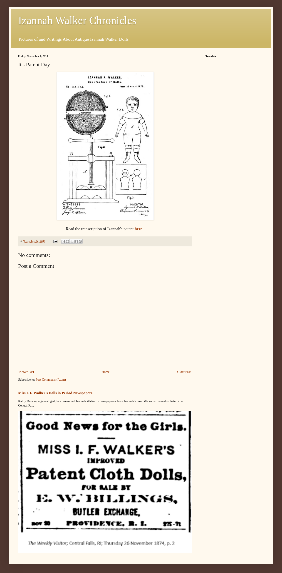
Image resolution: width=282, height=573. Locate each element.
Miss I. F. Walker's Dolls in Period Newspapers (55, 393)
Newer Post (26, 372)
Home (105, 372)
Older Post (184, 372)
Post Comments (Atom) (51, 379)
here (138, 229)
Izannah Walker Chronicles (77, 20)
